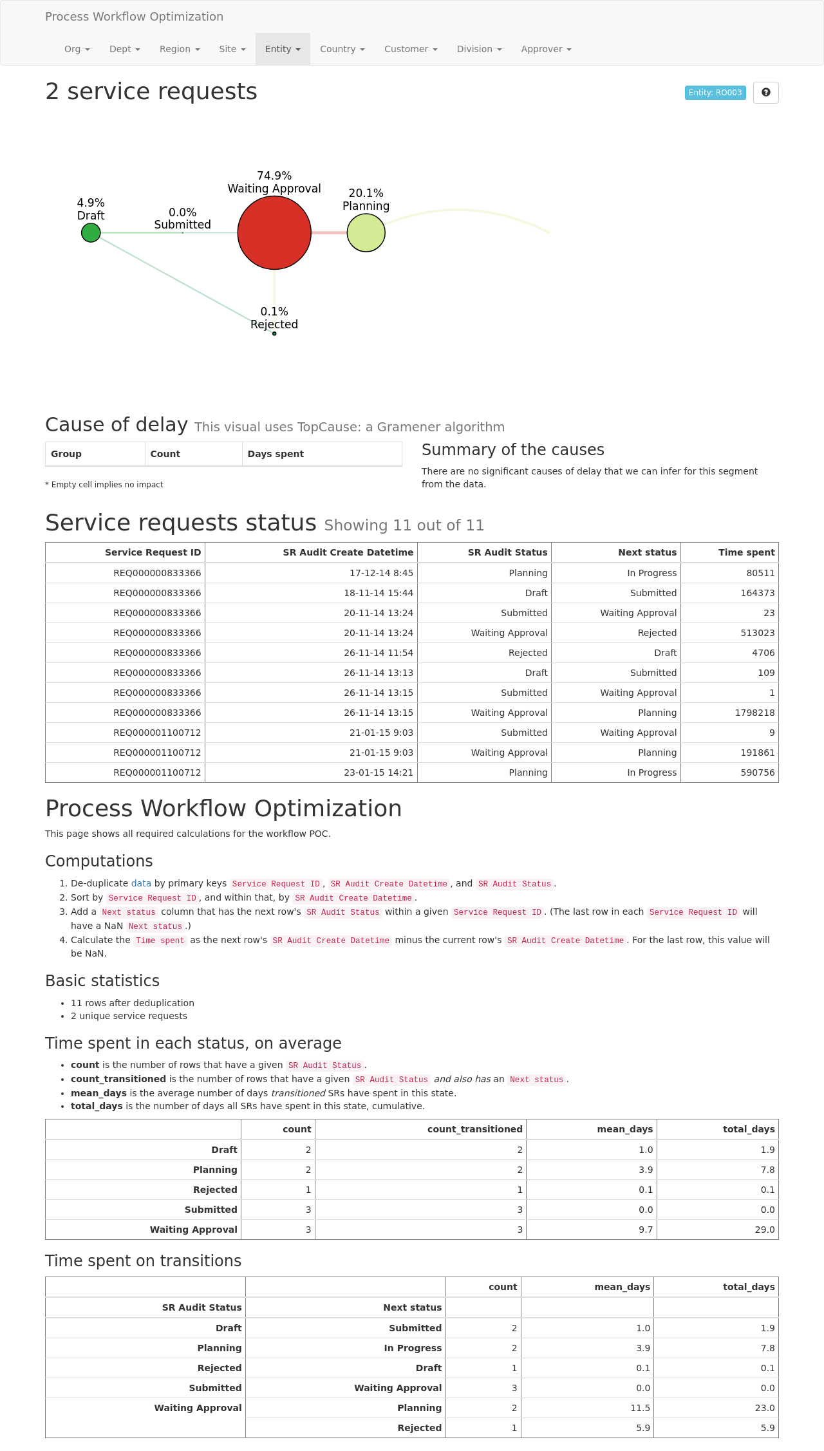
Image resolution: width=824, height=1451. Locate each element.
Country (342, 49)
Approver (546, 49)
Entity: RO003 (715, 92)
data (141, 883)
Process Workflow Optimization (134, 16)
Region (180, 49)
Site (233, 49)
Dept (124, 49)
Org (77, 49)
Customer (410, 49)
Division (479, 49)
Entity (283, 49)
